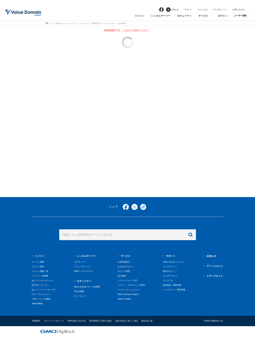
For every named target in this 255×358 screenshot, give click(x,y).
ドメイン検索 (38, 262)
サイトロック (80, 296)
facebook (161, 9)
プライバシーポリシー (53, 321)
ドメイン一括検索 (40, 276)
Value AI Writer (124, 299)
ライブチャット (220, 9)
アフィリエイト (214, 266)
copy (143, 207)
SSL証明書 (79, 291)
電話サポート (169, 271)
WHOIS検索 (37, 303)
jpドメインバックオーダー (44, 289)
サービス (203, 15)
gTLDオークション (40, 285)
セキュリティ (184, 15)
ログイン (222, 15)
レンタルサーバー (160, 15)
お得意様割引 (124, 262)
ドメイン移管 (38, 266)
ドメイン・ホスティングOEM (131, 285)
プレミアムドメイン (41, 294)
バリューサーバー (82, 266)
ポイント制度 (124, 271)
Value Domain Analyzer (128, 294)
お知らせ (175, 9)
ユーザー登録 (240, 15)
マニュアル (203, 9)
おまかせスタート (126, 266)
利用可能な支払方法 (76, 321)
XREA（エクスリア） (84, 271)
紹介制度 (122, 276)
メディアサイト (214, 276)
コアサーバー (80, 262)
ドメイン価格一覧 (40, 271)
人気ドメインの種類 (41, 299)
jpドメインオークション (43, 280)
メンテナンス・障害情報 (174, 289)
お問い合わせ (238, 9)
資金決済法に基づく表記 (126, 321)
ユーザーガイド (170, 276)
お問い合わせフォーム (173, 262)
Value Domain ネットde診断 (87, 287)
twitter (135, 207)
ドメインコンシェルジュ (129, 289)
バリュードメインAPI (127, 280)
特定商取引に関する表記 (100, 321)
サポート (188, 9)
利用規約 (36, 321)
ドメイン (139, 15)
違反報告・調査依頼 (172, 285)
